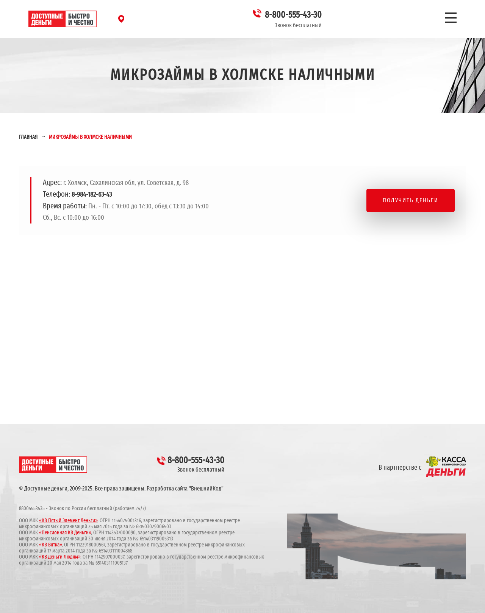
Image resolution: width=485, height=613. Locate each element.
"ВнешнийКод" (206, 489)
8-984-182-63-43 (92, 194)
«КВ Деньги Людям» (59, 557)
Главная (28, 137)
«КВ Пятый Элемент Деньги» (68, 520)
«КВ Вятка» (50, 545)
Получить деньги (410, 200)
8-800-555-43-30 (293, 15)
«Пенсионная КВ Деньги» (65, 532)
